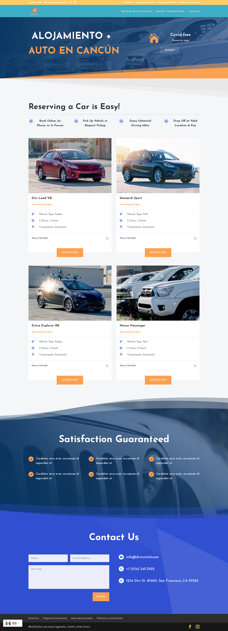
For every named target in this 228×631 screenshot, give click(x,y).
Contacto (194, 11)
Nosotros (128, 2)
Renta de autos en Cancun (136, 11)
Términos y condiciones (189, 2)
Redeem (169, 50)
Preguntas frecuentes (145, 2)
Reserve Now (70, 252)
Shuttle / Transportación (170, 11)
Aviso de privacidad (166, 2)
